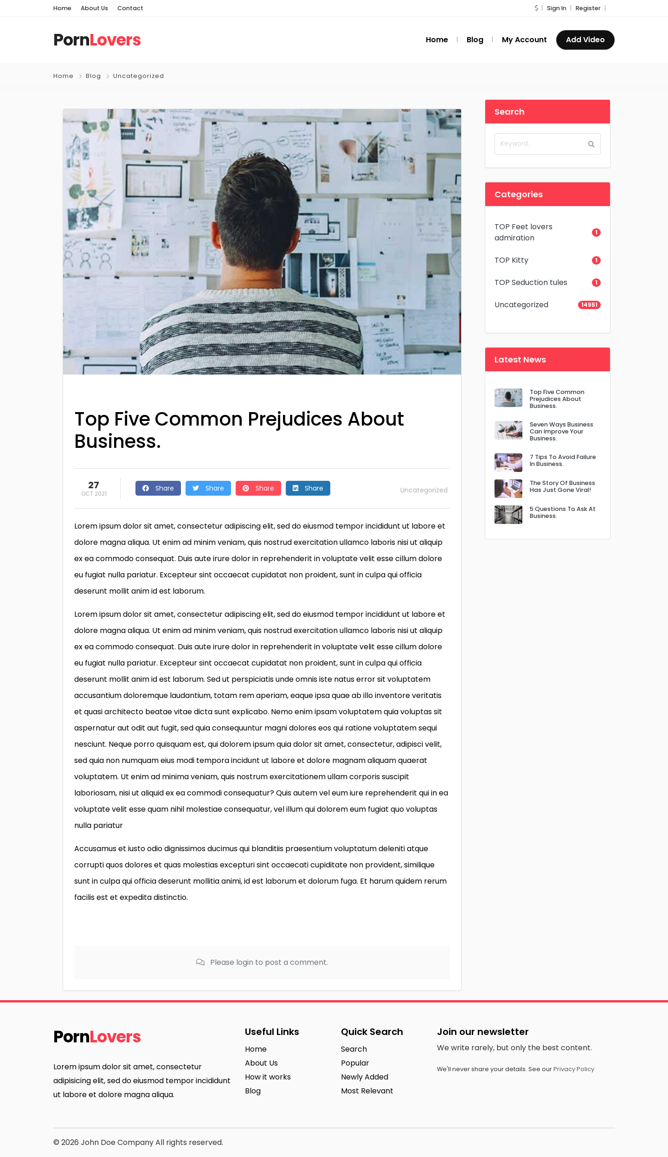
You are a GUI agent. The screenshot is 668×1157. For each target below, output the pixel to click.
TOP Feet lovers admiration (523, 232)
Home (62, 8)
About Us (94, 8)
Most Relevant (367, 1091)
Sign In (556, 8)
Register (588, 8)
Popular (355, 1063)
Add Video (585, 39)
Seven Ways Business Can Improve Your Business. (561, 431)
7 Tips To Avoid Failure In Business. (563, 460)
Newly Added (364, 1077)
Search (354, 1049)
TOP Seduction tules (531, 282)
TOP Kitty (511, 260)
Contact (130, 8)
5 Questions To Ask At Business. (563, 512)
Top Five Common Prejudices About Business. (557, 399)
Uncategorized (138, 76)
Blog (93, 76)
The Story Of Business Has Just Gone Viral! (562, 486)
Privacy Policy (573, 1069)
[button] (536, 8)
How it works (268, 1077)
